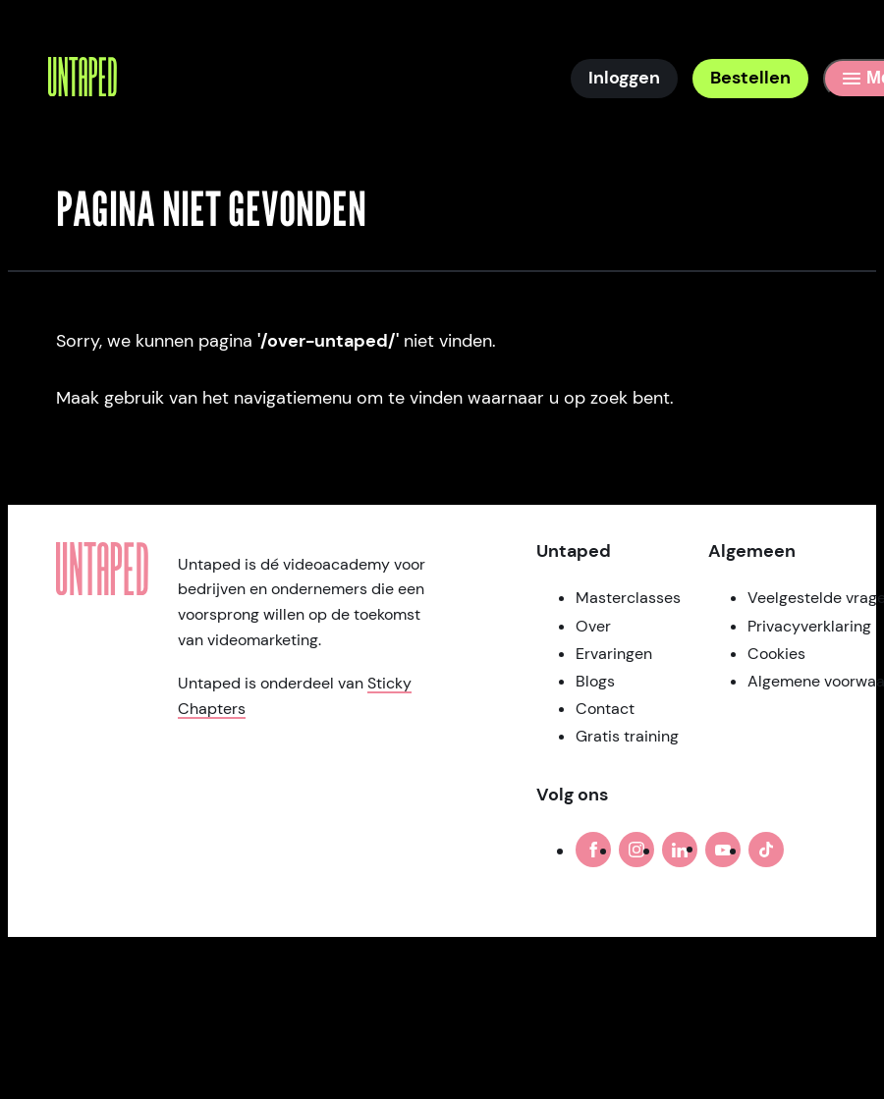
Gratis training (627, 736)
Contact (605, 708)
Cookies (776, 653)
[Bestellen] (750, 78)
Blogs (595, 681)
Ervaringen (614, 653)
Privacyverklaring (809, 626)
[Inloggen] (624, 78)
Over (593, 626)
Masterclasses (628, 597)
